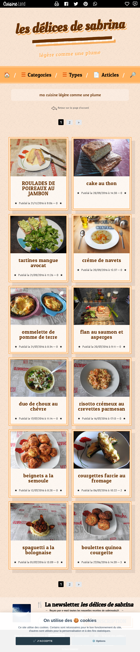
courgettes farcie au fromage (101, 478)
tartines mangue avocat (38, 262)
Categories (36, 75)
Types (72, 75)
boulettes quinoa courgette (102, 550)
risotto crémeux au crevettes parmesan (101, 406)
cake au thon (101, 183)
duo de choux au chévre (38, 406)
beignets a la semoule (38, 478)
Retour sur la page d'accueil (73, 107)
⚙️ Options (98, 641)
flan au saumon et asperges (101, 334)
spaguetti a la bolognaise (38, 550)
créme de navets (101, 260)
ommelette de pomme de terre (38, 334)
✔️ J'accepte (43, 641)
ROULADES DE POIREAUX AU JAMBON (38, 188)
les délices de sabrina (70, 27)
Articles (106, 75)
